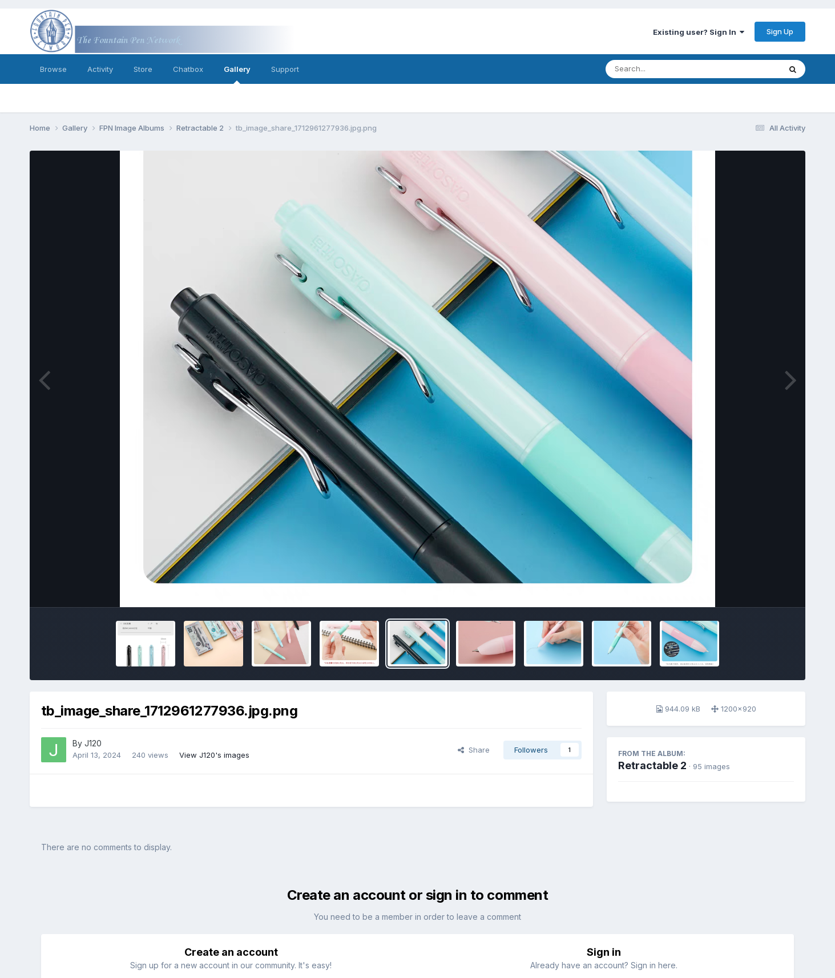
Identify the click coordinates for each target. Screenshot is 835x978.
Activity (100, 69)
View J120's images (214, 754)
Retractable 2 (652, 765)
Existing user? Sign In (698, 32)
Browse (53, 69)
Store (143, 69)
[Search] (662, 69)
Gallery (237, 74)
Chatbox (188, 69)
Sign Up (780, 31)
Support (285, 69)
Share (474, 749)
